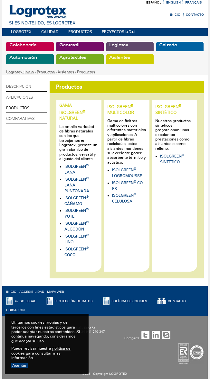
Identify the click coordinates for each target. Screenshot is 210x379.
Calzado (168, 45)
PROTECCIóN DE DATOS (73, 301)
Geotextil (69, 45)
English (173, 3)
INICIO (11, 292)
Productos (46, 72)
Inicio (175, 15)
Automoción (23, 57)
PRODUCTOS (80, 32)
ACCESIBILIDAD (31, 292)
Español (153, 3)
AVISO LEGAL (25, 301)
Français (193, 3)
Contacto (195, 15)
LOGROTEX (21, 32)
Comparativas (20, 118)
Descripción (18, 86)
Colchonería (22, 45)
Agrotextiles (72, 57)
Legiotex (118, 45)
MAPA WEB (55, 292)
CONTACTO (177, 301)
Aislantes (119, 57)
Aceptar (19, 365)
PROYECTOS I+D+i (118, 32)
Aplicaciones (19, 97)
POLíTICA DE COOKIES (129, 301)
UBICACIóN (15, 310)
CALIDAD (50, 32)
